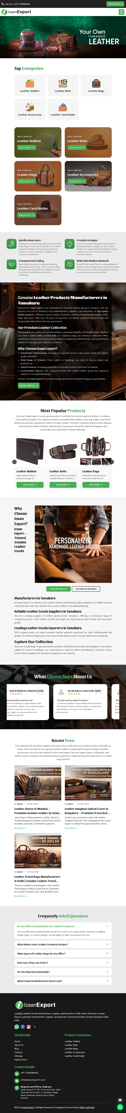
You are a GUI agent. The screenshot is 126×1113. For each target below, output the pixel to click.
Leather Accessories (86, 589)
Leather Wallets (27, 471)
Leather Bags (90, 471)
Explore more (26, 147)
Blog (16, 1048)
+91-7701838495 (22, 4)
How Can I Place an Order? (32, 962)
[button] (111, 462)
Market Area (20, 1059)
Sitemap (18, 1056)
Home (17, 1041)
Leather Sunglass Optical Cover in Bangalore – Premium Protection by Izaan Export (88, 811)
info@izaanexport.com (33, 1079)
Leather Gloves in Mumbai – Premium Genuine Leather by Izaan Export (36, 811)
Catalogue (115, 4)
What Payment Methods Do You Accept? (40, 980)
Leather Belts (58, 471)
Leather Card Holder (75, 1056)
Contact (18, 1052)
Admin (20, 804)
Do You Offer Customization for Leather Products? (46, 926)
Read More (21, 828)
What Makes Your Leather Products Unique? (42, 944)
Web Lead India (86, 1107)
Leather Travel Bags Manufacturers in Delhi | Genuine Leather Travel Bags (37, 879)
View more (30, 484)
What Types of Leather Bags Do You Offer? (41, 953)
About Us (18, 1045)
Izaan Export (28, 1107)
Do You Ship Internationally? (33, 971)
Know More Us (29, 385)
